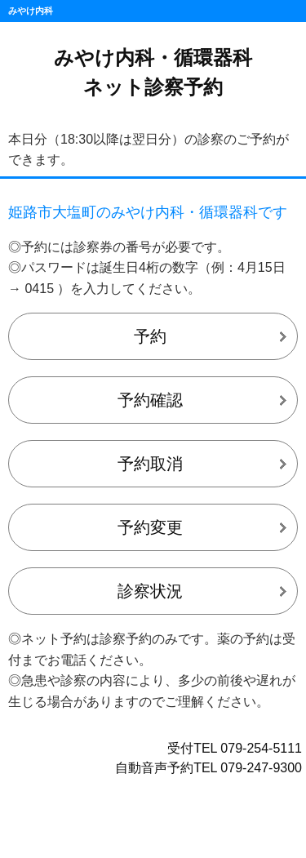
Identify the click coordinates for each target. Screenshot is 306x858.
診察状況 (150, 591)
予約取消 (150, 464)
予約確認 (150, 400)
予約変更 (150, 527)
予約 (150, 336)
